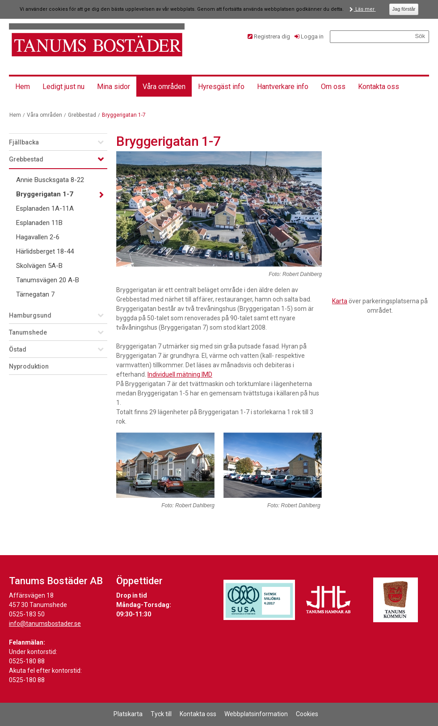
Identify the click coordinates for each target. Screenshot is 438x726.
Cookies (307, 714)
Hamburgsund (30, 315)
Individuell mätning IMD (179, 374)
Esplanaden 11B (39, 223)
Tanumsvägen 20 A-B (47, 280)
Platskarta (128, 714)
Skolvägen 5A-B (39, 266)
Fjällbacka (24, 142)
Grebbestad (82, 115)
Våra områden (164, 86)
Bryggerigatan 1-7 (44, 194)
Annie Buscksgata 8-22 (50, 180)
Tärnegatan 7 (35, 294)
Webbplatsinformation (256, 714)
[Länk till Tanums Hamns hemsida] (328, 599)
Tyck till (161, 714)
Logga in (312, 36)
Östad (17, 349)
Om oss (333, 86)
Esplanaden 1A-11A (45, 208)
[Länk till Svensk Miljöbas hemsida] (259, 599)
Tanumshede (28, 332)
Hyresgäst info (221, 86)
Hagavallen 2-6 (37, 237)
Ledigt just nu (63, 86)
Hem (22, 86)
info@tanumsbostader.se (45, 623)
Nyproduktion (29, 366)
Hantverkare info (282, 86)
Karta (339, 301)
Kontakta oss (378, 86)
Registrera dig (272, 36)
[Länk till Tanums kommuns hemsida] (395, 599)
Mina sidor (113, 86)
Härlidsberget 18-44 (45, 251)
